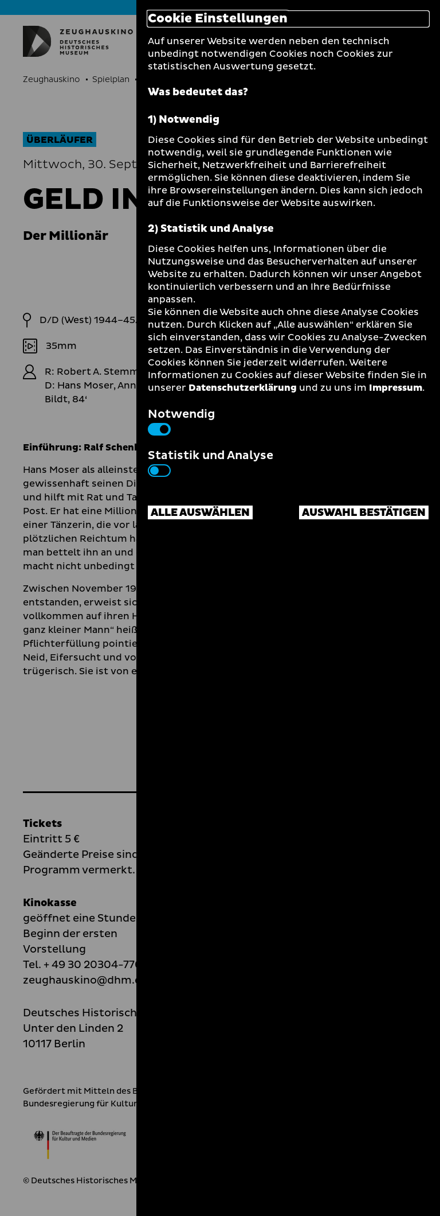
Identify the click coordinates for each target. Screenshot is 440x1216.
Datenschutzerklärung (242, 388)
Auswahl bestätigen (364, 512)
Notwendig (181, 421)
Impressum (395, 388)
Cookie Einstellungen (218, 18)
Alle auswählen (200, 512)
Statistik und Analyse (210, 462)
